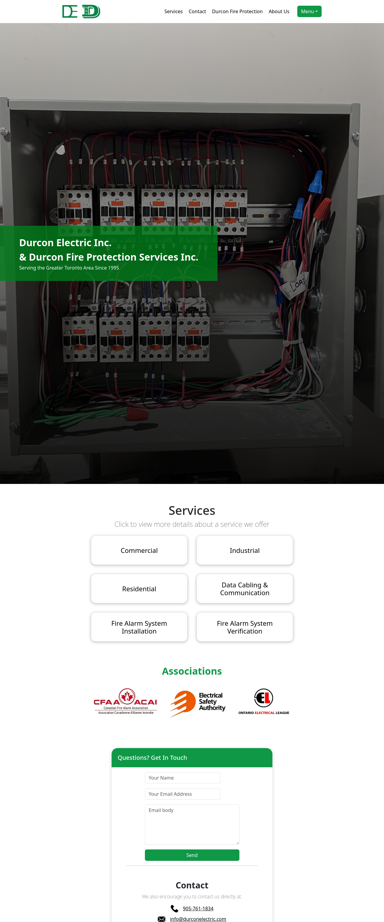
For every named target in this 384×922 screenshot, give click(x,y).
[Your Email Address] (182, 794)
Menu (307, 11)
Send (192, 855)
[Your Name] (182, 777)
